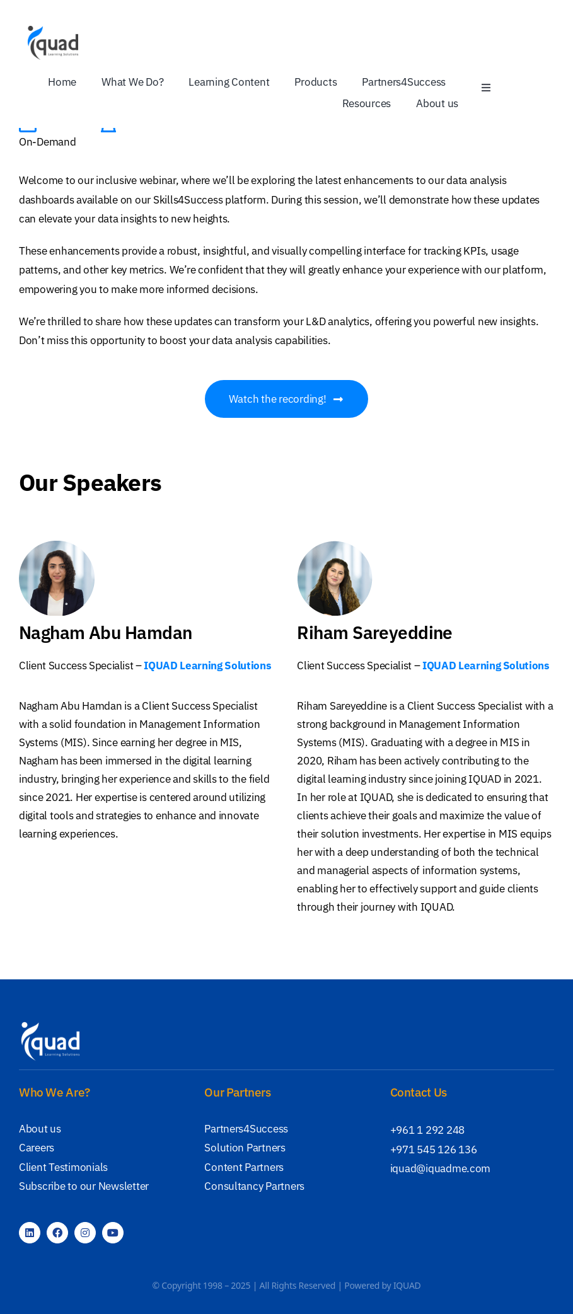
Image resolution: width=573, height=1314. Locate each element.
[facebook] (57, 1232)
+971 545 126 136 (433, 1149)
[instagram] (85, 1232)
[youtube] (113, 1232)
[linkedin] (29, 1232)
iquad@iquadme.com (440, 1168)
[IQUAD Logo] (53, 31)
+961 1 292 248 (427, 1130)
